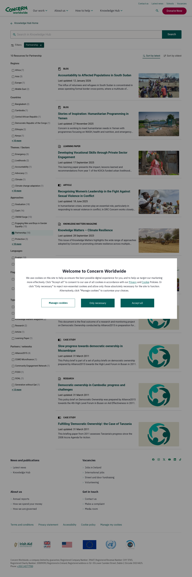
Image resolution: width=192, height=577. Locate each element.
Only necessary (98, 303)
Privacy (133, 282)
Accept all (137, 303)
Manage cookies (58, 303)
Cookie (145, 282)
